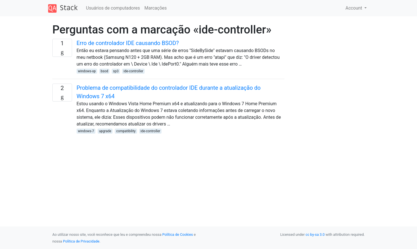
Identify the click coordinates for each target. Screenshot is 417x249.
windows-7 (86, 131)
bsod (104, 71)
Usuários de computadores (113, 8)
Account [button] (354, 8)
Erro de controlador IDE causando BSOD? (128, 43)
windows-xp (87, 71)
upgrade (105, 131)
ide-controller (133, 71)
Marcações (155, 8)
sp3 (116, 71)
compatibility (126, 131)
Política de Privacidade (81, 241)
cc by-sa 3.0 (315, 234)
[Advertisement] (168, 173)
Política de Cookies (177, 234)
